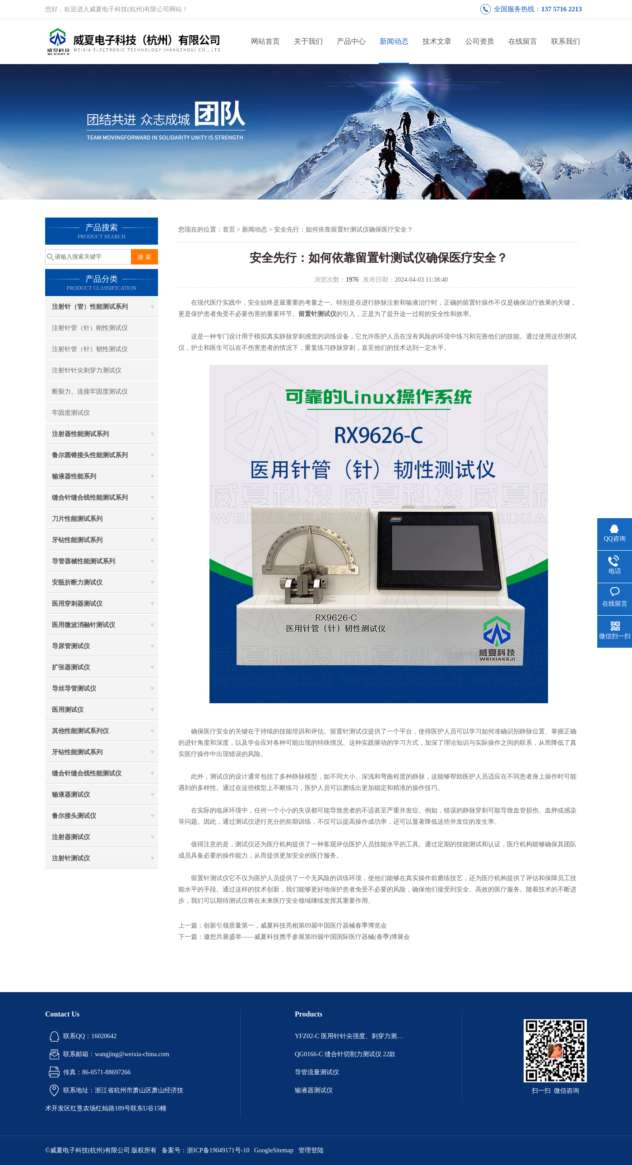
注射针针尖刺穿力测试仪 (86, 370)
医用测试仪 (68, 709)
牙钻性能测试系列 (77, 540)
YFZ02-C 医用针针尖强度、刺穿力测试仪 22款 (351, 1036)
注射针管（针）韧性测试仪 (90, 349)
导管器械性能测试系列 (83, 561)
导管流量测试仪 (317, 1072)
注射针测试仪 (71, 858)
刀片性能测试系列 (77, 518)
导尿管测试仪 (71, 646)
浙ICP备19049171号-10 (218, 1150)
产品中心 (351, 41)
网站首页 (265, 41)
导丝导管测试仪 (74, 688)
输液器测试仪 (71, 794)
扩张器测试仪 (71, 667)
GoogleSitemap (273, 1150)
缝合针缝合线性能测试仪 (86, 773)
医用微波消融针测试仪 (83, 625)
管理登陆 (311, 1150)
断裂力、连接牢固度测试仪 (90, 391)
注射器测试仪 (71, 837)
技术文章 (437, 41)
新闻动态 (394, 41)
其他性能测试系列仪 (80, 731)
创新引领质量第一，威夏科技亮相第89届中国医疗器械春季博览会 (295, 925)
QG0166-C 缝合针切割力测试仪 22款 (345, 1054)
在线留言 (522, 41)
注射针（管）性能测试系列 (90, 306)
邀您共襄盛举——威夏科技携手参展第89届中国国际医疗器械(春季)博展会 (307, 936)
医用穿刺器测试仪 (77, 603)
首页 (229, 229)
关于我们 (308, 41)
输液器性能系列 (74, 476)
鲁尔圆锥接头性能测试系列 (90, 455)
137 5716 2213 (561, 9)
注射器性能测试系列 (80, 434)
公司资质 (479, 41)
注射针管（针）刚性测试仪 (90, 328)
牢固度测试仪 (71, 412)
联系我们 (565, 41)
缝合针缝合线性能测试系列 (90, 497)
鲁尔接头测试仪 (74, 815)
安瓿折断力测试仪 (77, 582)
